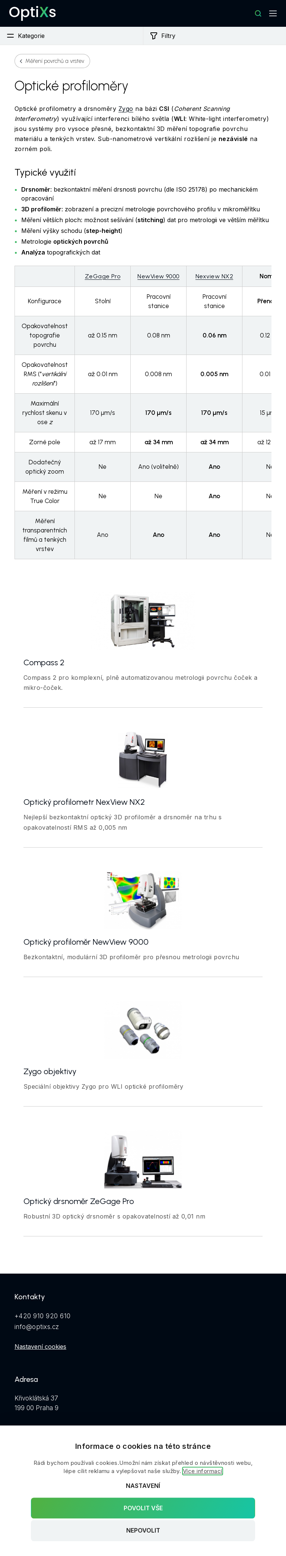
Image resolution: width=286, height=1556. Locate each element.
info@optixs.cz (37, 1327)
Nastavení (143, 1485)
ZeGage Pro (103, 276)
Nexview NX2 (214, 276)
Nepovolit (143, 1530)
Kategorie (25, 35)
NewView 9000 (158, 276)
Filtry (162, 35)
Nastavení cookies (40, 1346)
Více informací (202, 1471)
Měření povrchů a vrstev (54, 61)
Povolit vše (143, 1508)
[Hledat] (258, 13)
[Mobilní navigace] (273, 13)
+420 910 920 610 (43, 1316)
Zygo (125, 108)
